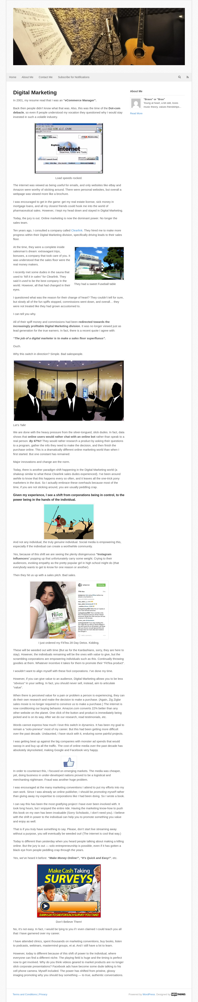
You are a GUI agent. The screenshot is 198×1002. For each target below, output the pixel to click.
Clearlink (76, 230)
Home (12, 77)
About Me (27, 77)
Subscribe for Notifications (74, 77)
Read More (136, 113)
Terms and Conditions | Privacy (30, 994)
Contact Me (46, 77)
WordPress (149, 994)
